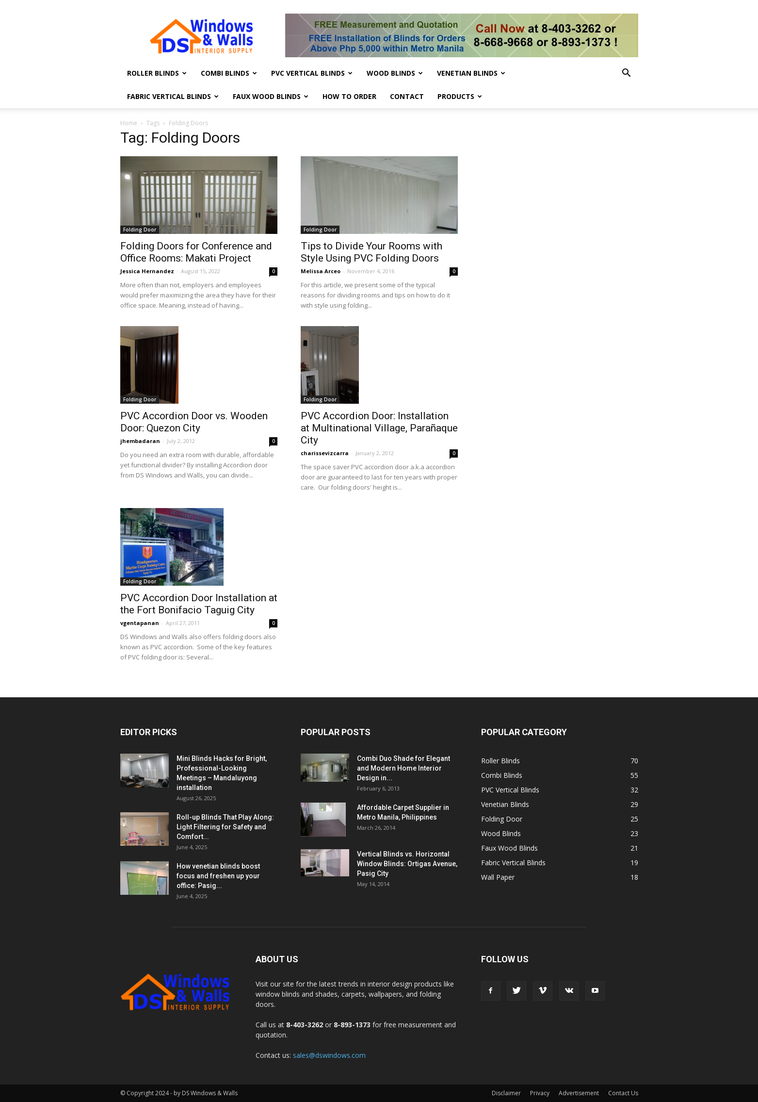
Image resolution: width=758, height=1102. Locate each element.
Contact (407, 96)
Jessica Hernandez (147, 271)
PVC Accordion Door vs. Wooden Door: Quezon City (194, 422)
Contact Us (623, 1093)
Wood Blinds (395, 73)
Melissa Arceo (320, 271)
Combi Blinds (229, 73)
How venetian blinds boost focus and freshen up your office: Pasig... (218, 875)
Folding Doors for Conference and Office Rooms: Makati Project (196, 252)
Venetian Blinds (471, 73)
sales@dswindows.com (329, 1055)
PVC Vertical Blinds (312, 73)
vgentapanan (139, 622)
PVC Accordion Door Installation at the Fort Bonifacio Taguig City (198, 604)
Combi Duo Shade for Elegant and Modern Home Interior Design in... (403, 768)
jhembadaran (140, 440)
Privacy (539, 1093)
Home (128, 123)
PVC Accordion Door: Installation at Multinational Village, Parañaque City (379, 428)
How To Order (349, 96)
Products (459, 96)
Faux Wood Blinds (270, 96)
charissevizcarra (325, 453)
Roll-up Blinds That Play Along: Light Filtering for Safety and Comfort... (225, 826)
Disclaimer (506, 1093)
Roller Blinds (157, 73)
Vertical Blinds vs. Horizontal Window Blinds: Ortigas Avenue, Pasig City (407, 863)
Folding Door (139, 229)
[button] (626, 74)
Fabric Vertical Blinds (173, 96)
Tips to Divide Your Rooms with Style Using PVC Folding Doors (371, 252)
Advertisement (579, 1093)
